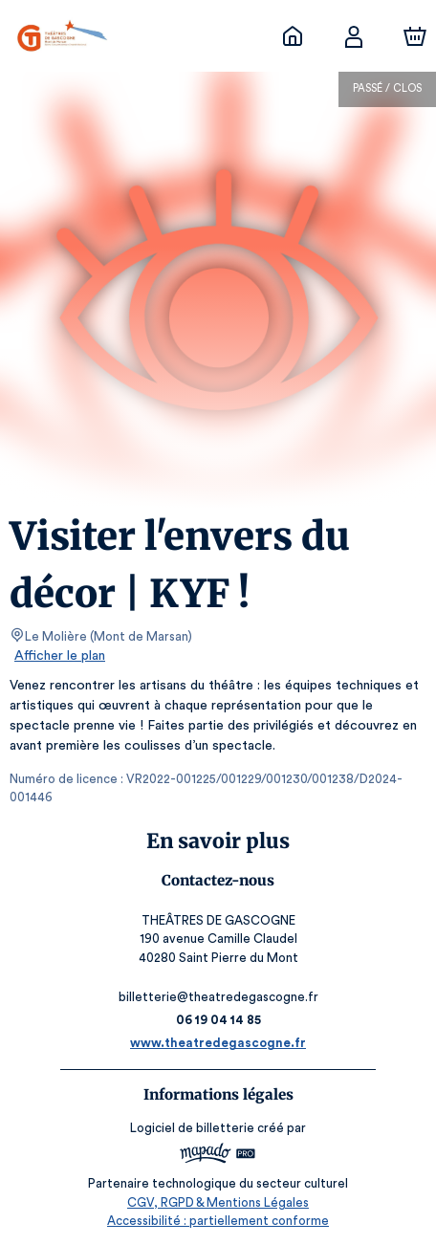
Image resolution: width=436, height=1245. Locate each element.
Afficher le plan (58, 656)
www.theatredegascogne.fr (218, 1043)
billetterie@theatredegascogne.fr (218, 997)
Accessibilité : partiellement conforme (218, 1220)
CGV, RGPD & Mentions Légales (218, 1202)
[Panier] (414, 36)
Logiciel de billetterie (193, 1128)
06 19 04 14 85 (218, 1020)
